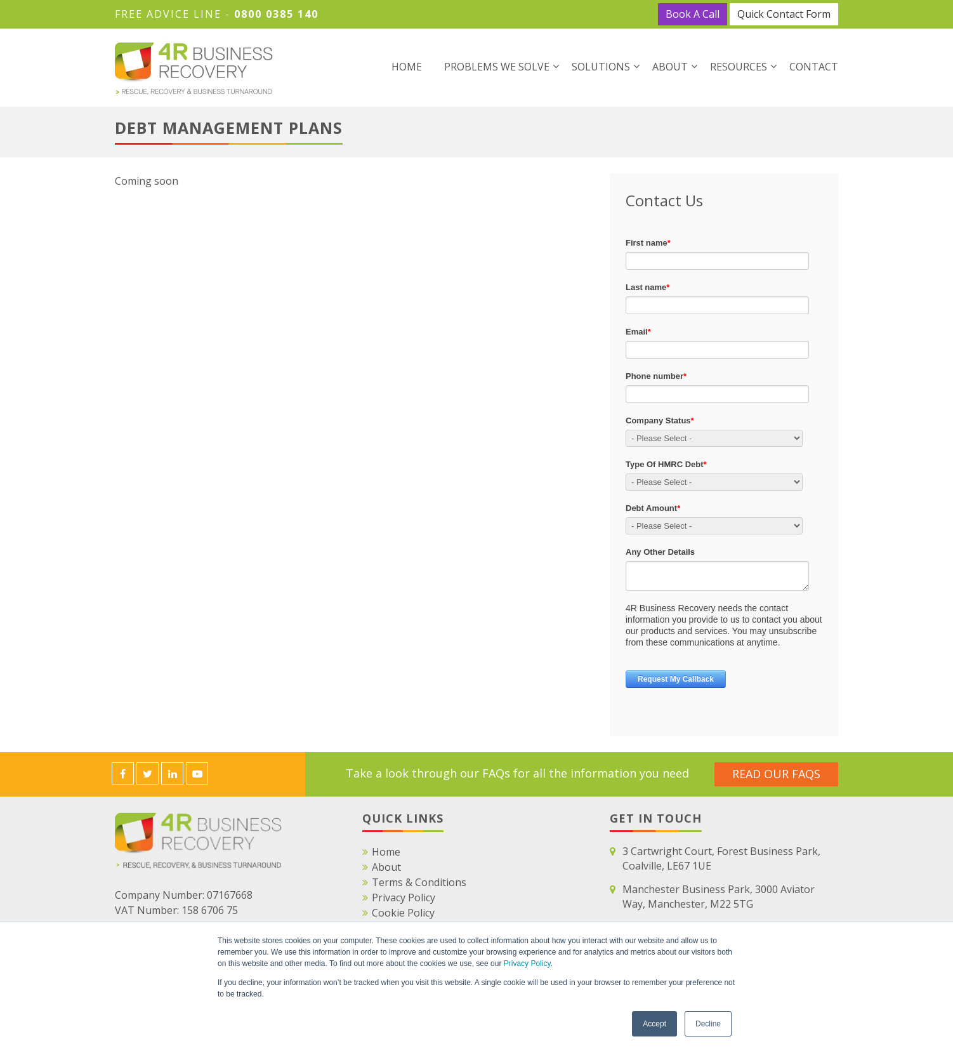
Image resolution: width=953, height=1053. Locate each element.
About (670, 67)
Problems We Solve (496, 67)
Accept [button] (654, 1023)
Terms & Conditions (419, 882)
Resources (738, 67)
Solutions (601, 67)
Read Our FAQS (776, 773)
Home (406, 67)
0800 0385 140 (276, 14)
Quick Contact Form (784, 14)
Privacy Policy (527, 963)
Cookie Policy (403, 913)
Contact (813, 67)
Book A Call (693, 14)
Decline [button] (708, 1023)
